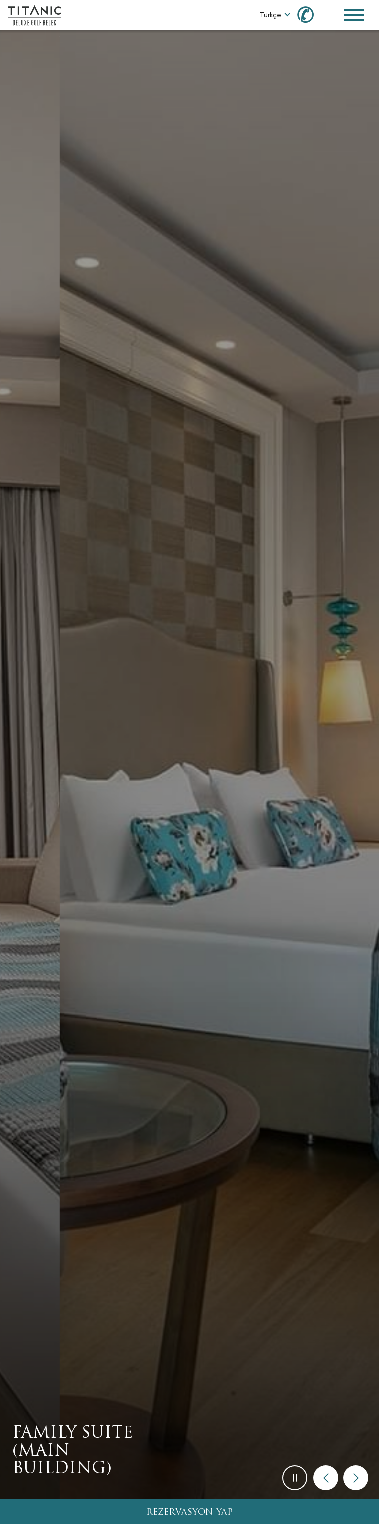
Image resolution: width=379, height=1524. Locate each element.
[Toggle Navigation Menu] (354, 15)
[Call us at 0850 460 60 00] (311, 14)
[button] (325, 1477)
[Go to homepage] (34, 14)
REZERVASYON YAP (189, 1512)
